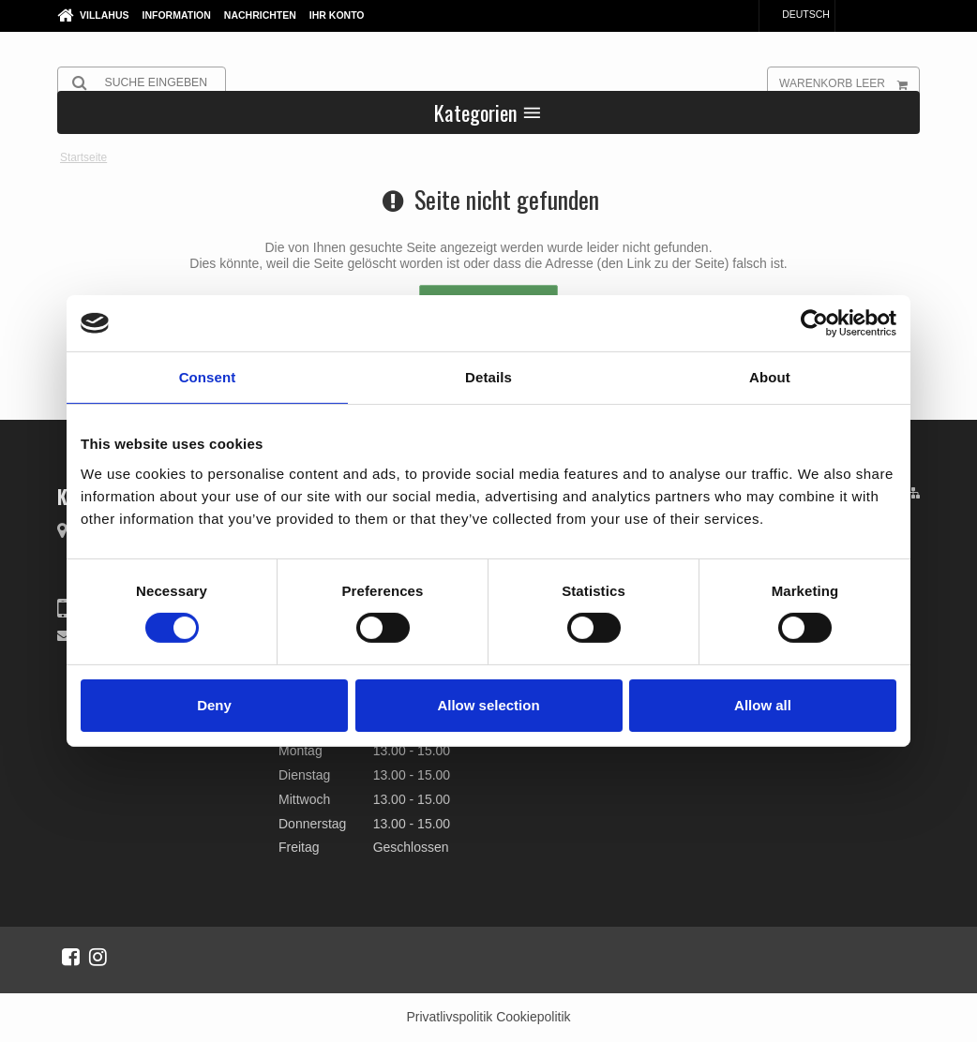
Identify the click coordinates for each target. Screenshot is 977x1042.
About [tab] (769, 377)
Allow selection (488, 705)
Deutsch (797, 14)
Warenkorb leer (849, 82)
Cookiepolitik (533, 1016)
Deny (214, 705)
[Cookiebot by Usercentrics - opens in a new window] (814, 323)
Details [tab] (488, 377)
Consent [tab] (207, 377)
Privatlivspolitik (449, 1016)
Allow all (762, 705)
